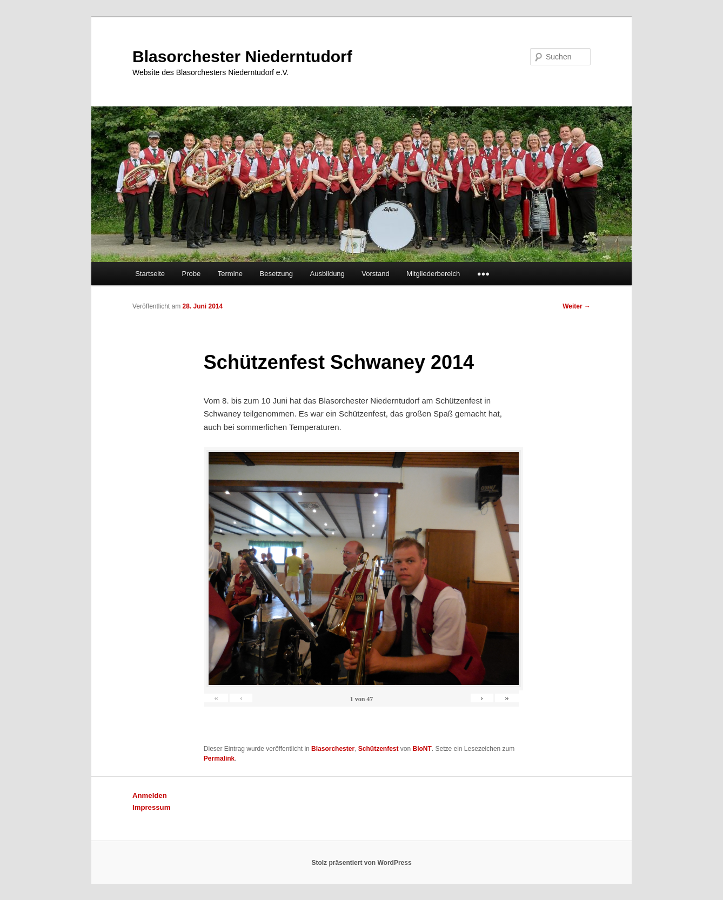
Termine (230, 274)
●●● (483, 274)
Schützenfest (378, 749)
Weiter (577, 306)
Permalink (219, 758)
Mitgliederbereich (433, 274)
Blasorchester (332, 749)
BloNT (422, 749)
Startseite (150, 274)
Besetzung (276, 274)
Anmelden (149, 795)
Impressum (151, 807)
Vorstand (375, 274)
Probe (191, 274)
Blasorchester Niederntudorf (242, 56)
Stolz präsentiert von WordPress (361, 863)
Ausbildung (327, 274)
